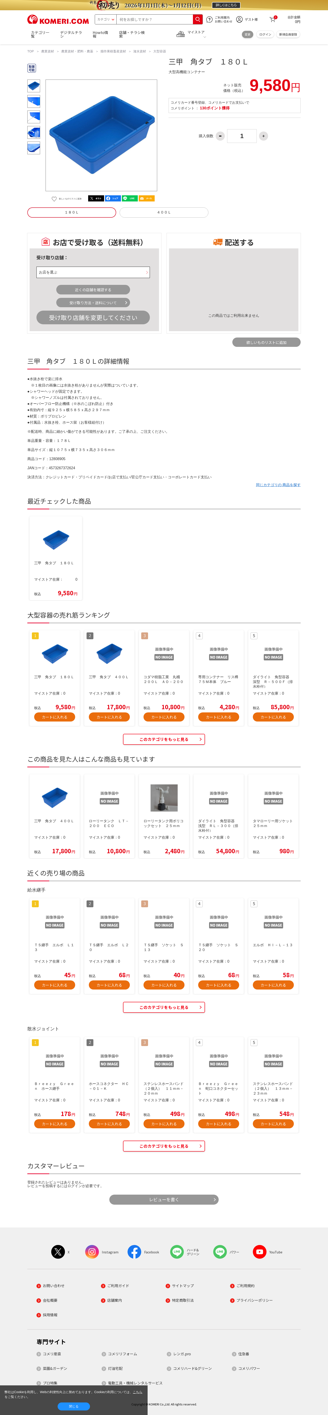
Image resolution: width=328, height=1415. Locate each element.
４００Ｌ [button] (164, 212)
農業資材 (47, 51)
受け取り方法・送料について (93, 302)
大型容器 (159, 51)
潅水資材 (139, 51)
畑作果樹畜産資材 (113, 51)
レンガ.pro (182, 1354)
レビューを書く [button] (164, 1199)
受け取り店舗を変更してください (93, 317)
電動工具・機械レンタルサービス (135, 1383)
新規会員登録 (288, 34)
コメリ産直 (52, 1354)
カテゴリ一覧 (40, 34)
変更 (248, 34)
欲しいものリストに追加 (266, 342)
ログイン (265, 34)
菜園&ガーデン (55, 1368)
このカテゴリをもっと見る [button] (164, 739)
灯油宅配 (115, 1368)
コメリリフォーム (122, 1354)
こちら (137, 1392)
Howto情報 (100, 34)
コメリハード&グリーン (192, 1368)
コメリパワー (249, 1368)
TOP (30, 51)
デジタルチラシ (71, 34)
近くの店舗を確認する (93, 289)
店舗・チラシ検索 (132, 34)
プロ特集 (50, 1383)
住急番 (243, 1354)
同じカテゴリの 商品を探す (278, 485)
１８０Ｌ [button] (71, 212)
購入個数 (206, 136)
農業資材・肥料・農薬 (77, 51)
